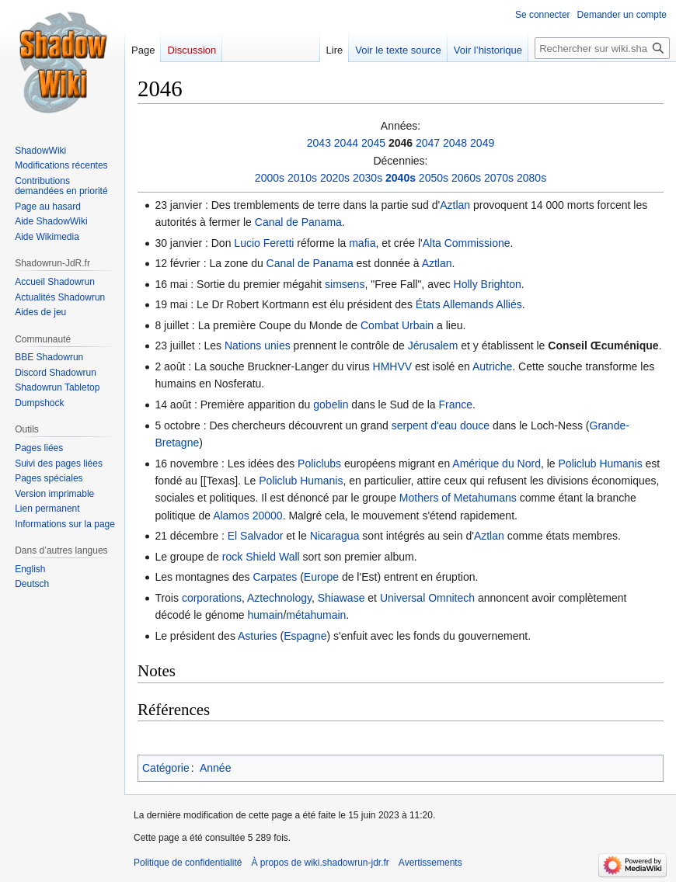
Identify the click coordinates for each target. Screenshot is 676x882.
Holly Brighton (487, 284)
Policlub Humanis (601, 463)
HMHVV (393, 366)
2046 (401, 143)
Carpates (275, 577)
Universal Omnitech (427, 598)
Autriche (492, 366)
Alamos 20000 (248, 515)
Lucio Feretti (264, 243)
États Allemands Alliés (469, 304)
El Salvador (256, 536)
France (455, 404)
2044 (346, 143)
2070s (499, 178)
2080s (531, 178)
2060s (466, 178)
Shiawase (341, 598)
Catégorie (166, 768)
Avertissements (430, 862)
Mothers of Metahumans (458, 497)
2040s (400, 178)
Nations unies (258, 345)
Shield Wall (273, 556)
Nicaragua (335, 536)
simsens (344, 284)
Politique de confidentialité (188, 862)
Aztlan (455, 205)
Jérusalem (433, 345)
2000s (269, 178)
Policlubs (319, 463)
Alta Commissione (466, 243)
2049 (482, 143)
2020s (335, 178)
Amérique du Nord (496, 463)
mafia (362, 243)
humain (265, 615)
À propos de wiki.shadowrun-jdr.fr (320, 862)
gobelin (330, 404)
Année (215, 768)
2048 (455, 143)
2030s (367, 178)
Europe (321, 577)
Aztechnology (279, 598)
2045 (373, 143)
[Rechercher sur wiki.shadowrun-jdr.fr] (602, 48)
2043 (319, 143)
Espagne (305, 636)
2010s (302, 178)
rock (232, 556)
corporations (212, 598)
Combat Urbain (397, 325)
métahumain (316, 615)
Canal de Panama (298, 222)
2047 (428, 143)
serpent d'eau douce (441, 425)
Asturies (257, 636)
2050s (433, 178)
